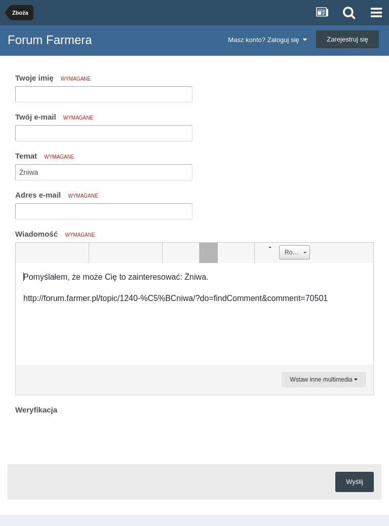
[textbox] (194, 313)
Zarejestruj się (347, 39)
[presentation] (92, 437)
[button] (25, 253)
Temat (44, 156)
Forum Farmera (50, 40)
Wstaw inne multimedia (324, 379)
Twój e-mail (54, 116)
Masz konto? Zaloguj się (267, 40)
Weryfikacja (36, 409)
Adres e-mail (56, 195)
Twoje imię (53, 77)
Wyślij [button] (354, 481)
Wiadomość (55, 234)
